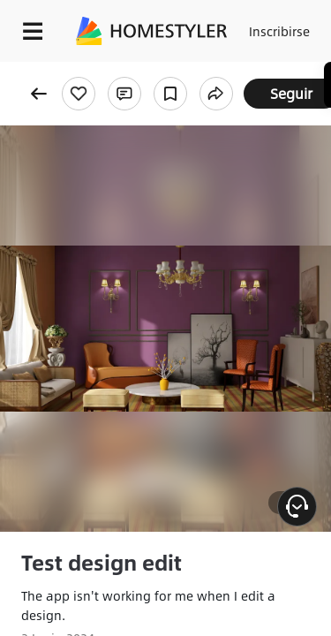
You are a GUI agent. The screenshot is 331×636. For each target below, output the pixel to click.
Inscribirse (279, 31)
